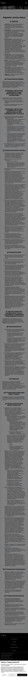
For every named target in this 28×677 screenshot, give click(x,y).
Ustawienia (4, 674)
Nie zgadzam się (12, 674)
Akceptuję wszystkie (22, 674)
